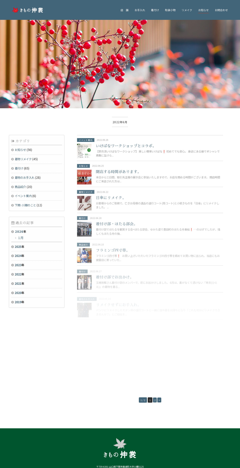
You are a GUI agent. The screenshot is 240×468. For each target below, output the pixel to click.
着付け (155, 10)
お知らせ (203, 10)
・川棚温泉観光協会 (103, 452)
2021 (18, 240)
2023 (18, 222)
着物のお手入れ (24, 134)
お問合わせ (221, 10)
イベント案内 (23, 153)
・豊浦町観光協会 (120, 452)
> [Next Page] (160, 357)
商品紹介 (20, 143)
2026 (19, 188)
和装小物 (170, 10)
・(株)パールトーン (138, 452)
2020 (18, 249)
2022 (18, 231)
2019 (18, 259)
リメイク (187, 10)
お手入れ (140, 10)
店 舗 (124, 10)
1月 (20, 194)
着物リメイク (23, 116)
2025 (18, 203)
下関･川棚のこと (25, 162)
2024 (18, 212)
